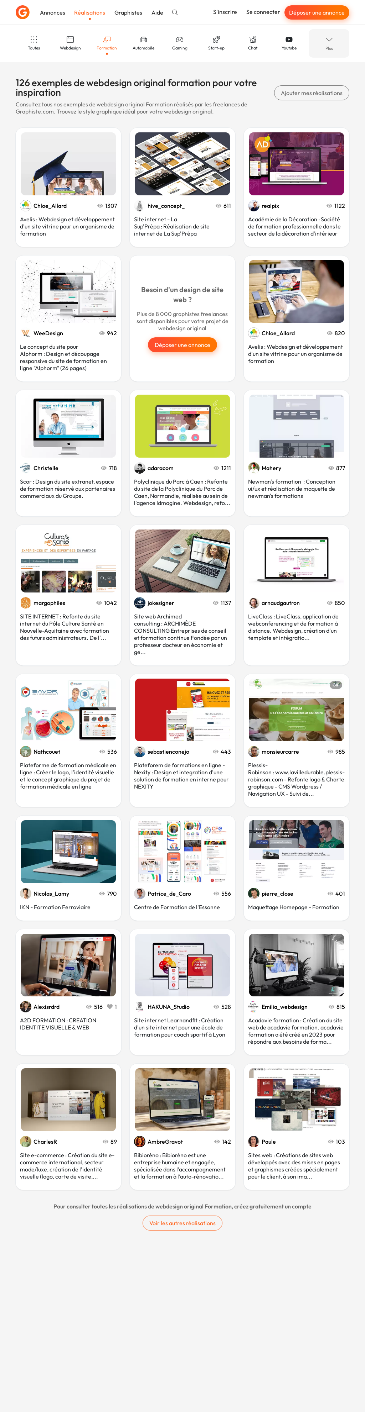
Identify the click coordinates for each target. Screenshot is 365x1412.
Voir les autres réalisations (182, 1223)
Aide (157, 12)
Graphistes (128, 12)
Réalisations (89, 12)
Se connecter (263, 11)
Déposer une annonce (317, 12)
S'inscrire (225, 11)
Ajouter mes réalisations (312, 92)
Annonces (52, 12)
